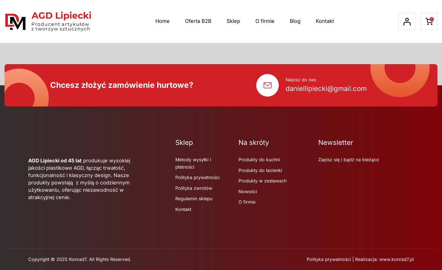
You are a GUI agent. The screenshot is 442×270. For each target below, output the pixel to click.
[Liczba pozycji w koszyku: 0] (429, 21)
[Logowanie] (407, 21)
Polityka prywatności (329, 259)
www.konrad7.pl (396, 259)
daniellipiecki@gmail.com (326, 88)
